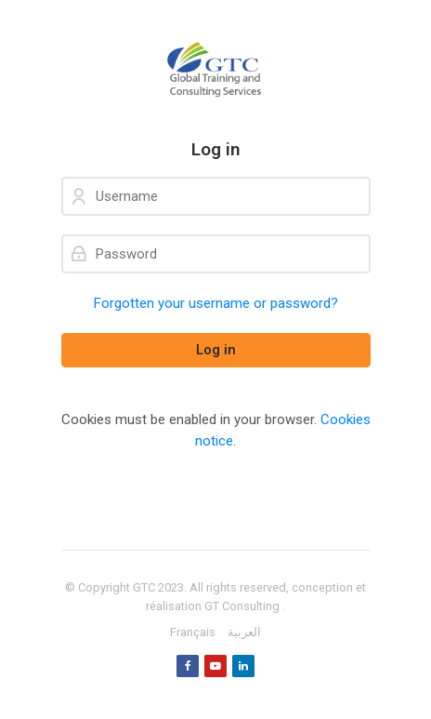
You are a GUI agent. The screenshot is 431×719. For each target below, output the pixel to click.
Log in (216, 349)
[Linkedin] (243, 666)
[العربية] (244, 632)
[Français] (193, 632)
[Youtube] (215, 666)
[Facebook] (187, 666)
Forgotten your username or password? (216, 303)
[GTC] (216, 70)
